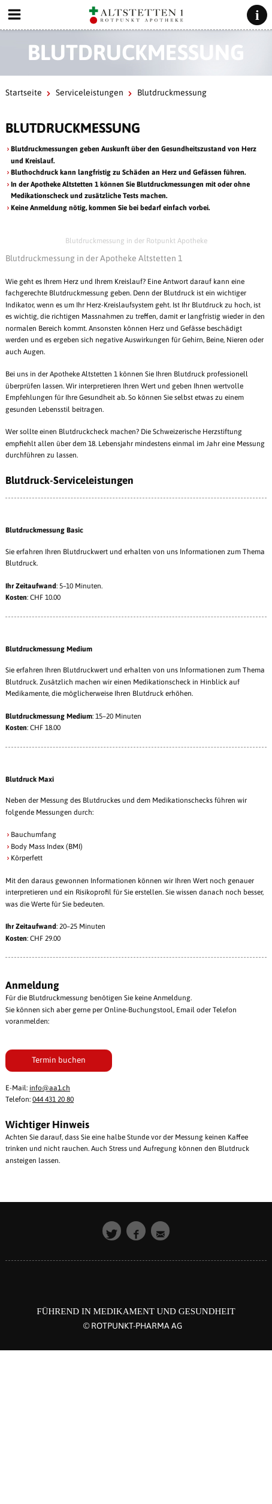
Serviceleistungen (89, 92)
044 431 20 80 (53, 1099)
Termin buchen (59, 1060)
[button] (112, 1230)
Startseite (23, 92)
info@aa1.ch (49, 1088)
